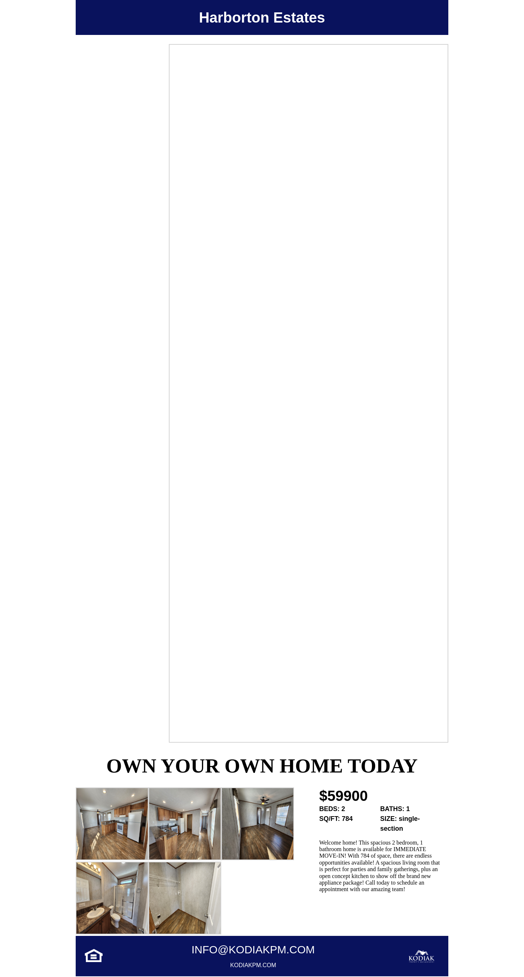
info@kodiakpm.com (253, 950)
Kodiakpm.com (253, 965)
